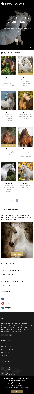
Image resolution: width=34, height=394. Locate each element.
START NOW (16, 254)
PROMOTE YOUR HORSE (7, 349)
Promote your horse (10, 285)
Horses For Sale (6, 346)
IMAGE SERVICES (5, 352)
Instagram (6, 308)
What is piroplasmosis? (10, 278)
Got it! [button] (17, 391)
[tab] (17, 47)
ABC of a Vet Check (9, 274)
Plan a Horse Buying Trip (11, 270)
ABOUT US (4, 355)
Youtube (5, 303)
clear (4, 53)
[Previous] (10, 200)
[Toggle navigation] (29, 4)
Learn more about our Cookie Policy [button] (17, 387)
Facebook (6, 299)
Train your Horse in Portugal (13, 282)
